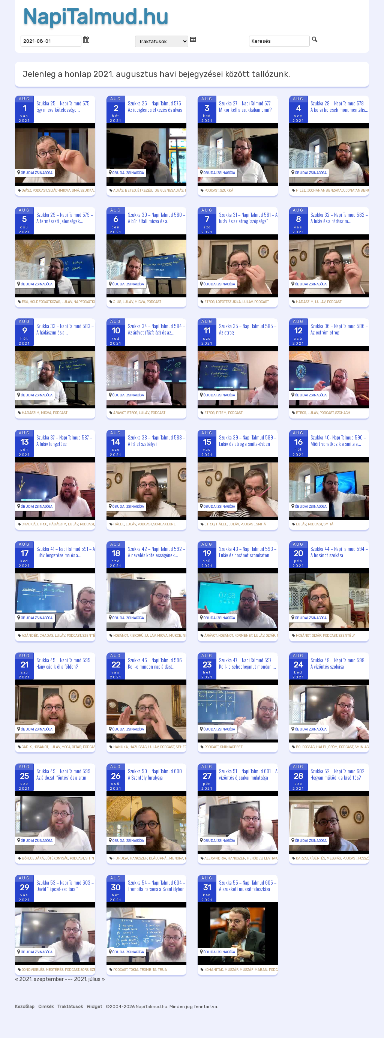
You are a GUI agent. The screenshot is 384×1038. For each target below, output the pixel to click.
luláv (67, 302)
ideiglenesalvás (168, 190)
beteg (130, 190)
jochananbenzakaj (325, 190)
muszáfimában (253, 970)
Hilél (301, 190)
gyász (26, 190)
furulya (120, 858)
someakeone (164, 524)
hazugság (138, 747)
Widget (94, 1006)
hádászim (305, 302)
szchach (342, 413)
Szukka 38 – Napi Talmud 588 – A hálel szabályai (156, 440)
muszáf (231, 970)
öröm (333, 747)
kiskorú (136, 636)
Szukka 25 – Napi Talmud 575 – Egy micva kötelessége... (64, 106)
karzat (302, 858)
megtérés (54, 970)
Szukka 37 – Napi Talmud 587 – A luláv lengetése (64, 440)
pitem (221, 413)
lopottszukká (228, 302)
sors (84, 970)
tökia (133, 970)
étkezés (144, 190)
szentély (90, 636)
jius (117, 302)
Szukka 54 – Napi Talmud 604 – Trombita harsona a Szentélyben (156, 885)
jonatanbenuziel (361, 190)
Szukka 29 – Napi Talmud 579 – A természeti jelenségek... (64, 218)
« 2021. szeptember (39, 979)
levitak (271, 858)
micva (140, 302)
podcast (40, 190)
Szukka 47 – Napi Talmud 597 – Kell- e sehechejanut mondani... (247, 663)
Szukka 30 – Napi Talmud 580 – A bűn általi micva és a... (156, 218)
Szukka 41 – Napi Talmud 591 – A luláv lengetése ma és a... (65, 552)
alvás (118, 190)
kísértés (317, 858)
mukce (175, 636)
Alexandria (215, 858)
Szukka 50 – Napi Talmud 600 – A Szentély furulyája (156, 774)
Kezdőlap (24, 1006)
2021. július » (89, 979)
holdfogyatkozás (45, 302)
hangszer (138, 858)
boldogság (305, 747)
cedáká (37, 858)
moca (66, 747)
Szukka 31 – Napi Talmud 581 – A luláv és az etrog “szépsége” (248, 218)
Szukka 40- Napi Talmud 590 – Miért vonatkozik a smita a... (338, 440)
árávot (119, 413)
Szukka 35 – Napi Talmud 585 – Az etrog (247, 329)
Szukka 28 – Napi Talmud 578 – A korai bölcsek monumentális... (339, 106)
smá (75, 190)
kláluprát (158, 858)
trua (162, 970)
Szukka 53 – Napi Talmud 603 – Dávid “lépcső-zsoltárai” (65, 885)
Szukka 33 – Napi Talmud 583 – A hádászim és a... (65, 329)
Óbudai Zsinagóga (36, 173)
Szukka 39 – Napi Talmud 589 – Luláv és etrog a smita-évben (247, 440)
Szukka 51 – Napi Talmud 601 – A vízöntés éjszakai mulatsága (248, 774)
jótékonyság (56, 858)
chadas (46, 636)
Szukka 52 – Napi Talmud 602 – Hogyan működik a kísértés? (339, 774)
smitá (261, 524)
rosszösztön (369, 858)
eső (25, 302)
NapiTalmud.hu (95, 16)
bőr (25, 858)
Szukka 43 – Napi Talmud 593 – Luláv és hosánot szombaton (247, 552)
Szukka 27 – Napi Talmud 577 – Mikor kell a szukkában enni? (246, 106)
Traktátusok (70, 1006)
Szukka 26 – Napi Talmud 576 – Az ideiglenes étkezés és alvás (156, 106)
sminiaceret (231, 747)
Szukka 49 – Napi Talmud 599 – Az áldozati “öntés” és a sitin (65, 774)
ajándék (30, 636)
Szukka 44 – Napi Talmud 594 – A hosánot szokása (339, 552)
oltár (270, 636)
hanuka (120, 747)
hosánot (120, 636)
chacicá (29, 524)
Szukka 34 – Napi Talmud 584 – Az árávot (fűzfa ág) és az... (156, 329)
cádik (27, 747)
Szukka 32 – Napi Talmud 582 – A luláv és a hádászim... (339, 218)
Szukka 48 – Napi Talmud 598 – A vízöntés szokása (339, 663)
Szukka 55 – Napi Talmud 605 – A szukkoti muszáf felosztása (247, 885)
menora (176, 858)
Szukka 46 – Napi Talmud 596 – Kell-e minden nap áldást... (156, 663)
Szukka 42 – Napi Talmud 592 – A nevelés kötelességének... (156, 552)
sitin (90, 858)
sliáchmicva (59, 190)
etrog (209, 302)
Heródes (254, 858)
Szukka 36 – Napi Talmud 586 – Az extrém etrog (339, 329)
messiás (334, 858)
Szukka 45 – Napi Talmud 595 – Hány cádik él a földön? (65, 663)
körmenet (243, 636)
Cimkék (46, 1006)
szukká (87, 190)
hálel (118, 524)
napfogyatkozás (88, 302)
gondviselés (33, 970)
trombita (148, 970)
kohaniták (213, 970)
